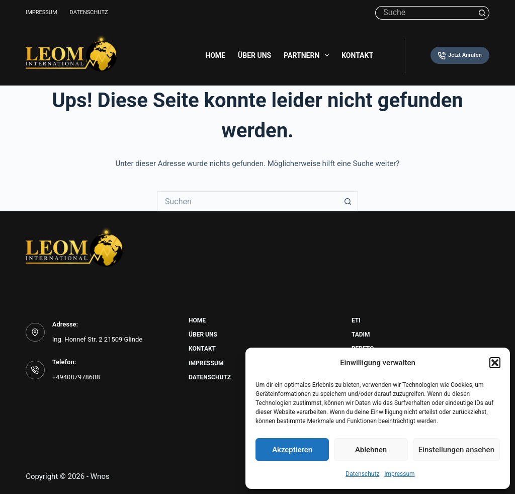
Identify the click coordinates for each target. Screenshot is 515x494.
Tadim (361, 334)
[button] (495, 363)
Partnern (308, 55)
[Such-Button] (482, 13)
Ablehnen (371, 449)
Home (215, 55)
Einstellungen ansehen (456, 449)
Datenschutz (362, 473)
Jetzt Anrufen (460, 55)
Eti (356, 320)
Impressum (399, 473)
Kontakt (357, 55)
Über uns (254, 55)
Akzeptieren (292, 449)
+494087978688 (76, 377)
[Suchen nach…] (425, 13)
